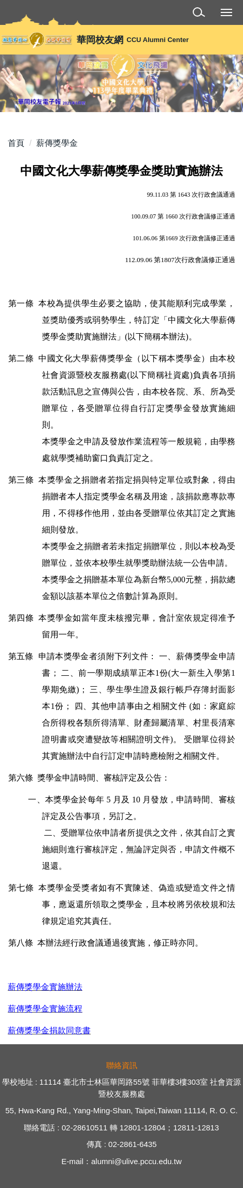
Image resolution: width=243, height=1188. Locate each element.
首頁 (16, 143)
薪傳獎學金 (57, 143)
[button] (201, 13)
